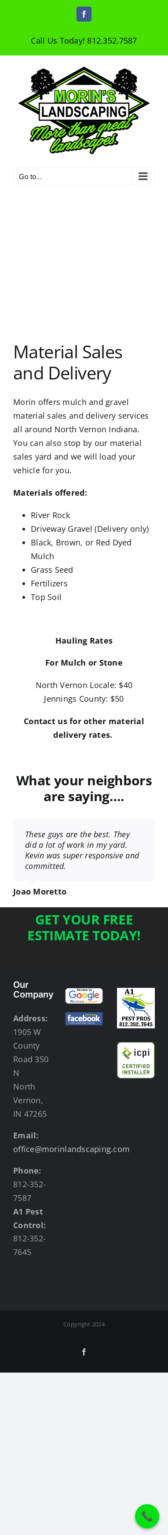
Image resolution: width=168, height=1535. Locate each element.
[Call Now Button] (147, 1516)
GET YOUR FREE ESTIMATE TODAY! (83, 927)
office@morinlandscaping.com (71, 1149)
